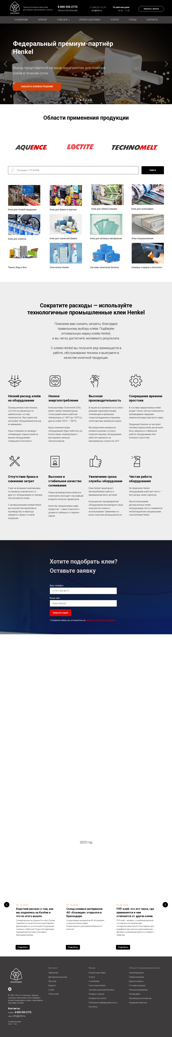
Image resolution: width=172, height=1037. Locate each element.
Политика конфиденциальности (103, 1003)
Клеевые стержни (96, 994)
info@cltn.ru (97, 10)
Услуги (115, 19)
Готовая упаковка (137, 985)
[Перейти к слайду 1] (80, 100)
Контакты (152, 19)
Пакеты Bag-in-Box (17, 267)
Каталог (42, 19)
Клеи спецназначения (142, 238)
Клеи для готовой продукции (22, 209)
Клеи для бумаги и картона (63, 209)
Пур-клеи (52, 981)
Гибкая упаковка (136, 977)
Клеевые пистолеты (97, 998)
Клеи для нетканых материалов (106, 238)
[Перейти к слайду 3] (86, 100)
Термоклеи (53, 973)
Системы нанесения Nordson (104, 267)
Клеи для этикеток (17, 239)
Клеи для (62, 19)
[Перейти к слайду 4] (88, 100)
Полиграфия (134, 994)
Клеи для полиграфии (142, 209)
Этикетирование (136, 973)
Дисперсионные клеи (57, 977)
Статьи (132, 19)
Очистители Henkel (59, 267)
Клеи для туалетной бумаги (63, 238)
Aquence (52, 985)
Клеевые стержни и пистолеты (147, 267)
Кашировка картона (138, 1003)
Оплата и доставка (89, 19)
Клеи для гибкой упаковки (104, 209)
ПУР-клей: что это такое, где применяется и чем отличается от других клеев (135, 912)
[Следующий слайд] (166, 64)
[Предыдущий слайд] (5, 64)
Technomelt (53, 994)
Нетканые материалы (138, 990)
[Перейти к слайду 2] (83, 100)
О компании (21, 19)
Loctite (51, 990)
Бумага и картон (136, 981)
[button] (151, 9)
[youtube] (9, 989)
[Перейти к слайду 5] (91, 100)
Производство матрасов (140, 998)
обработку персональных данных (100, 620)
